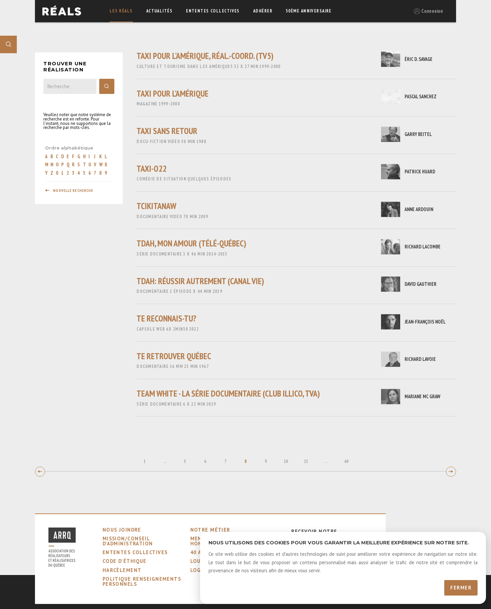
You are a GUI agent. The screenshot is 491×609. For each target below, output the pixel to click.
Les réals (121, 11)
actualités (159, 11)
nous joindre (122, 530)
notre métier (210, 530)
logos (199, 570)
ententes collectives (213, 11)
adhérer (262, 11)
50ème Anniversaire (309, 11)
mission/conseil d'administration (128, 540)
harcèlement (122, 570)
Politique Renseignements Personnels (142, 581)
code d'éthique (125, 561)
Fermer (460, 587)
